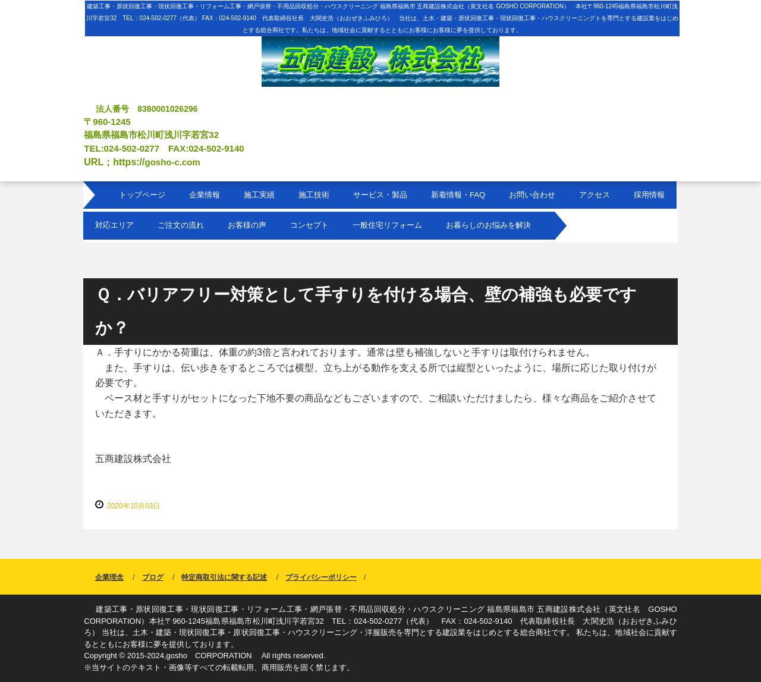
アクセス (594, 194)
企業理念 (109, 577)
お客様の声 (247, 225)
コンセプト (309, 225)
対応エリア (114, 225)
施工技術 (313, 194)
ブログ (152, 577)
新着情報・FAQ (458, 194)
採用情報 (649, 194)
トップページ (142, 194)
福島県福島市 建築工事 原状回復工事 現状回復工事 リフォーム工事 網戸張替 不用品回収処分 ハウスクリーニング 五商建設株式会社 (380, 49)
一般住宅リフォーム (387, 225)
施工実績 (259, 194)
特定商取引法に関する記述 (224, 577)
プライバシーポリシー (321, 577)
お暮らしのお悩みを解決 (488, 225)
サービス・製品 (380, 194)
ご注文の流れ (181, 225)
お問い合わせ (532, 194)
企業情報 (204, 194)
